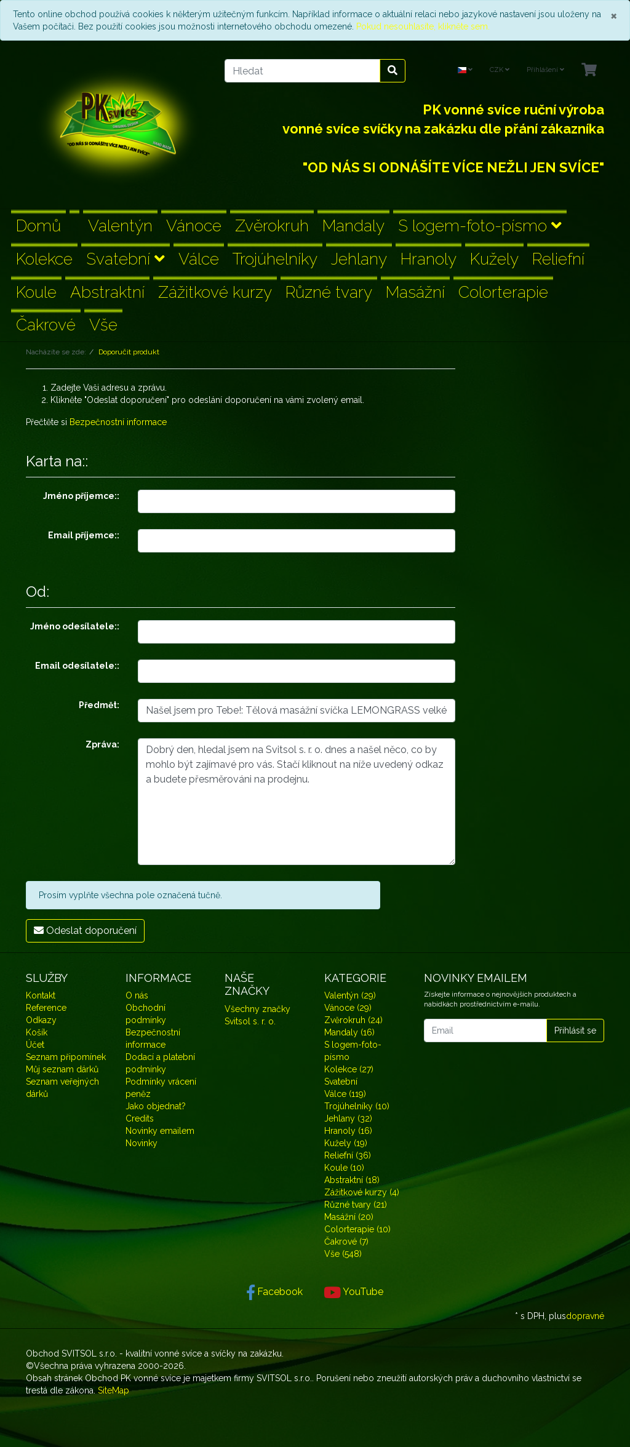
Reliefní (558, 258)
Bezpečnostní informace (118, 422)
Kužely (494, 258)
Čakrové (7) (346, 1241)
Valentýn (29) (350, 995)
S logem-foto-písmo (480, 225)
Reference (46, 1008)
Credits (140, 1118)
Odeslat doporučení (85, 930)
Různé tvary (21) (355, 1205)
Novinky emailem (160, 1131)
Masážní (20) (348, 1217)
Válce (198, 258)
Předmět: (99, 705)
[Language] (465, 70)
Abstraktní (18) (352, 1180)
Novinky (142, 1143)
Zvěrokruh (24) (353, 1020)
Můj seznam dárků (62, 1069)
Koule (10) (344, 1168)
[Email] (485, 1030)
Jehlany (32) (348, 1118)
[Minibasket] (589, 70)
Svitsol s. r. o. (250, 1021)
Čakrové (46, 324)
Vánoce (193, 225)
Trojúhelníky (275, 258)
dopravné (585, 1316)
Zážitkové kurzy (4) (361, 1192)
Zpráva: (102, 744)
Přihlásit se (575, 1030)
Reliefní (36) (347, 1155)
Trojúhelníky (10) (356, 1106)
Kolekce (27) (348, 1069)
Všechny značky (257, 1009)
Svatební (125, 258)
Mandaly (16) (349, 1032)
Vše (103, 324)
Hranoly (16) (348, 1131)
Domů (38, 225)
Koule (36, 291)
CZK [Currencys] (499, 70)
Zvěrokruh (272, 225)
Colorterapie (503, 291)
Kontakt (40, 995)
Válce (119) (345, 1094)
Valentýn (120, 225)
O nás (137, 995)
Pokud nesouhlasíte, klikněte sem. (423, 26)
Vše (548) (343, 1254)
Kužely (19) (345, 1143)
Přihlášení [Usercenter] (545, 70)
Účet (35, 1045)
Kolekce (44, 258)
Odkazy (41, 1020)
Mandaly (353, 225)
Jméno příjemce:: (81, 496)
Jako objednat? (156, 1106)
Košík (36, 1032)
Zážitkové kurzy (215, 291)
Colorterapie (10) (357, 1229)
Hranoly (429, 258)
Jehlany (359, 258)
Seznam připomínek (66, 1057)
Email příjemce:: (83, 535)
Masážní (415, 291)
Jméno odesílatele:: (74, 626)
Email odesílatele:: (77, 666)
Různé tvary (328, 291)
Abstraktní (107, 291)
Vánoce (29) (348, 1008)
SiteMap (113, 1390)
